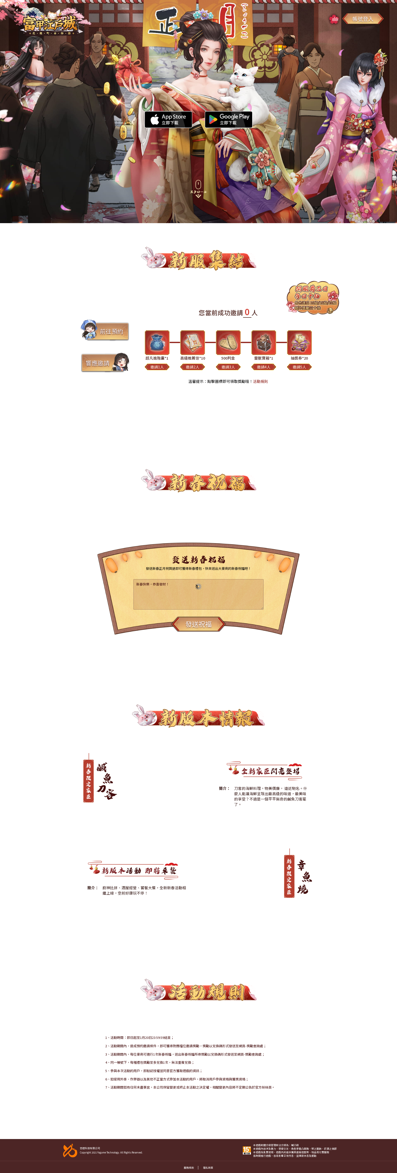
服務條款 (189, 1167)
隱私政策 (208, 1167)
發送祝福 (198, 624)
